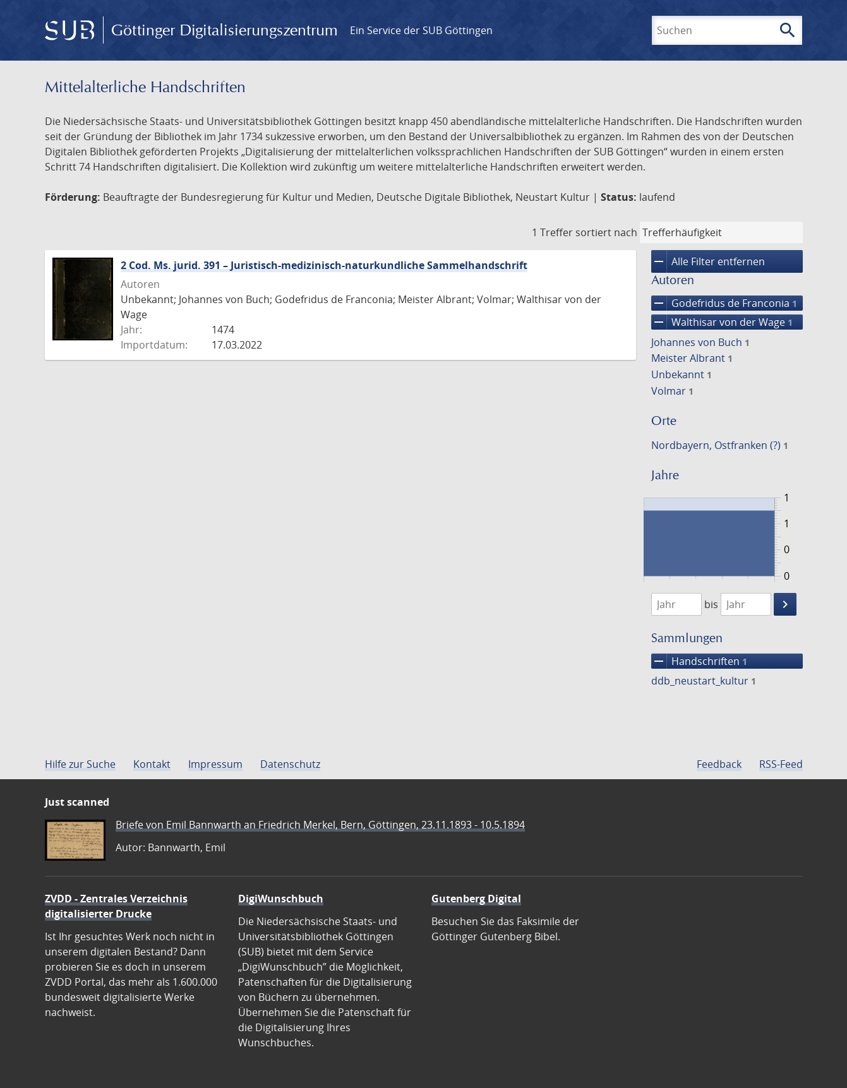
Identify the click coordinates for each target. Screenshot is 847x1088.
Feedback (719, 764)
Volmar (672, 391)
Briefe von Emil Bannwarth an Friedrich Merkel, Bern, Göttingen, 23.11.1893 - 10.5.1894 (320, 825)
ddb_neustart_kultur (703, 681)
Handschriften (699, 661)
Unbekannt (681, 374)
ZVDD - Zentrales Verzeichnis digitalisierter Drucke (116, 906)
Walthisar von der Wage (722, 322)
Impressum (215, 764)
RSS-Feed (781, 764)
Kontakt (152, 764)
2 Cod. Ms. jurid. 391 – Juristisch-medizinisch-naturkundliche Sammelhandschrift (324, 265)
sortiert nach (606, 232)
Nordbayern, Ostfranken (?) (719, 445)
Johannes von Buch (700, 342)
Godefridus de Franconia (724, 303)
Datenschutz (290, 764)
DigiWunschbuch (280, 899)
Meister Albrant (692, 358)
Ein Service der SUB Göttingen (421, 30)
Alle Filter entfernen (708, 261)
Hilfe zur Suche (80, 764)
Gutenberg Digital (476, 899)
